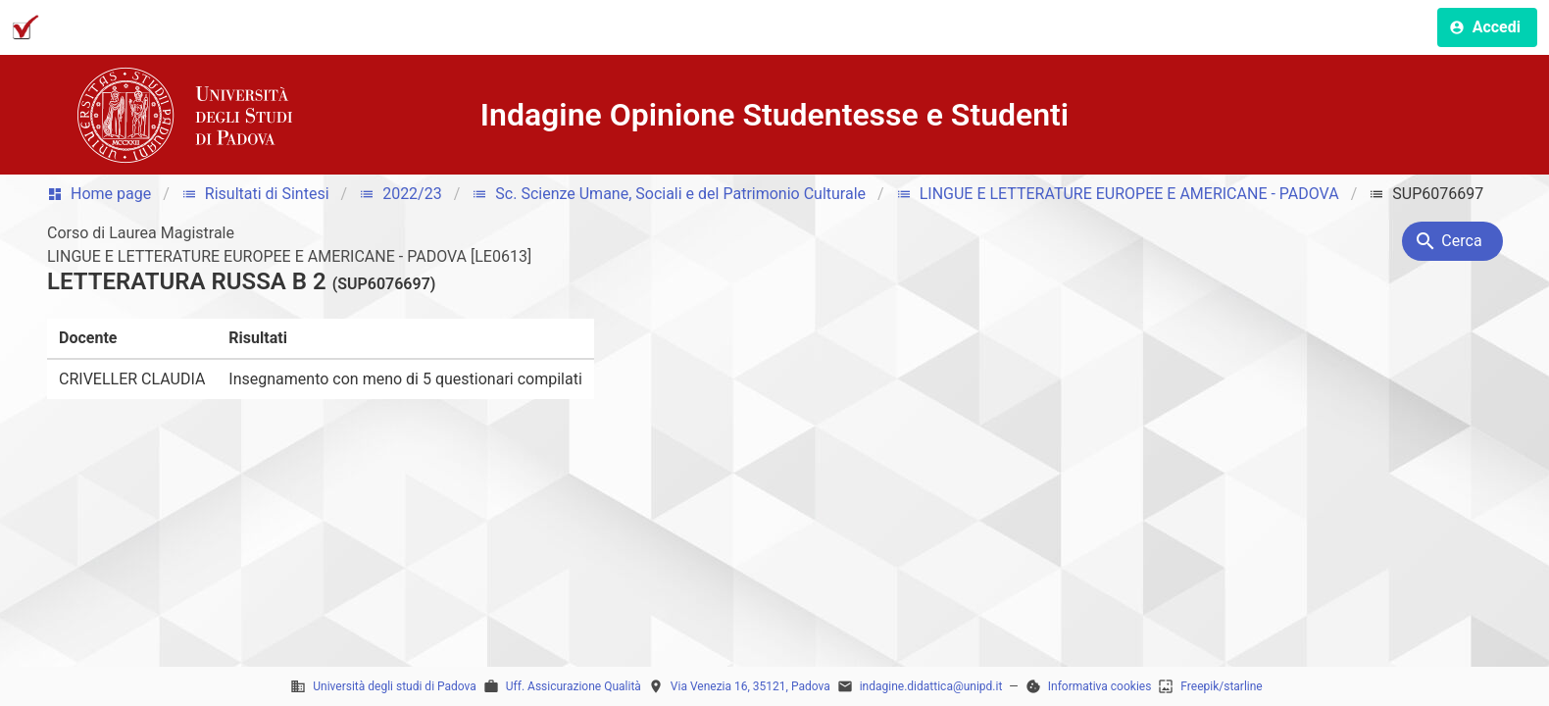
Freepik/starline (1221, 686)
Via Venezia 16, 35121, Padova (750, 686)
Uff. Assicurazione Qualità (573, 686)
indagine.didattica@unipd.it (931, 686)
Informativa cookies (1100, 686)
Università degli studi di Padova (394, 686)
